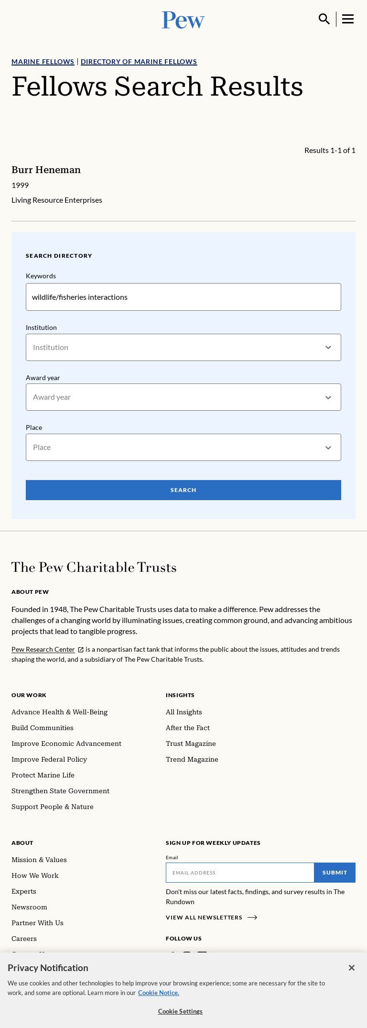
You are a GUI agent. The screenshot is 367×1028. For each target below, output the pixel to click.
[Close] (351, 974)
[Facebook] (171, 956)
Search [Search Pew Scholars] (183, 489)
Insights (180, 695)
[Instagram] (187, 956)
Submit (335, 872)
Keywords (41, 276)
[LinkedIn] (202, 956)
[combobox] (33, 347)
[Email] (240, 873)
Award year (43, 377)
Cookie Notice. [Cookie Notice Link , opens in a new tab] (158, 999)
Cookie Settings (180, 1018)
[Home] (93, 567)
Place (34, 428)
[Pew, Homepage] (183, 19)
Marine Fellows (43, 61)
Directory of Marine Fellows (139, 61)
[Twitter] (216, 956)
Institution (41, 327)
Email (172, 857)
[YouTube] (230, 956)
